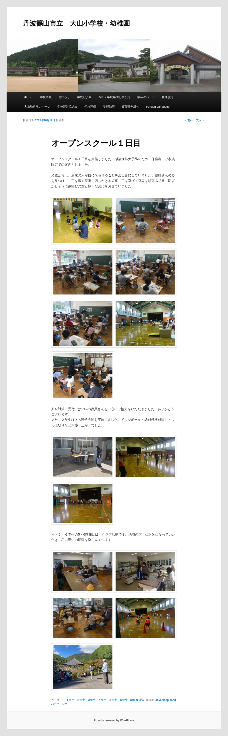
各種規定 (167, 97)
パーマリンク (59, 704)
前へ (188, 120)
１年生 (70, 700)
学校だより (84, 97)
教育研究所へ (130, 106)
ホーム (28, 97)
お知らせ (64, 97)
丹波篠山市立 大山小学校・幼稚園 (76, 23)
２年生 (81, 700)
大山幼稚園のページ (37, 106)
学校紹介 (45, 97)
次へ (200, 120)
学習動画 (109, 106)
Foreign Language (158, 106)
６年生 (124, 700)
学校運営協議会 (67, 106)
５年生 (113, 700)
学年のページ (146, 97)
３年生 (92, 700)
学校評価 (90, 106)
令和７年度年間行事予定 (114, 97)
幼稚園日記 (137, 700)
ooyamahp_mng (165, 700)
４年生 (102, 700)
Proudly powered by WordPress (114, 720)
